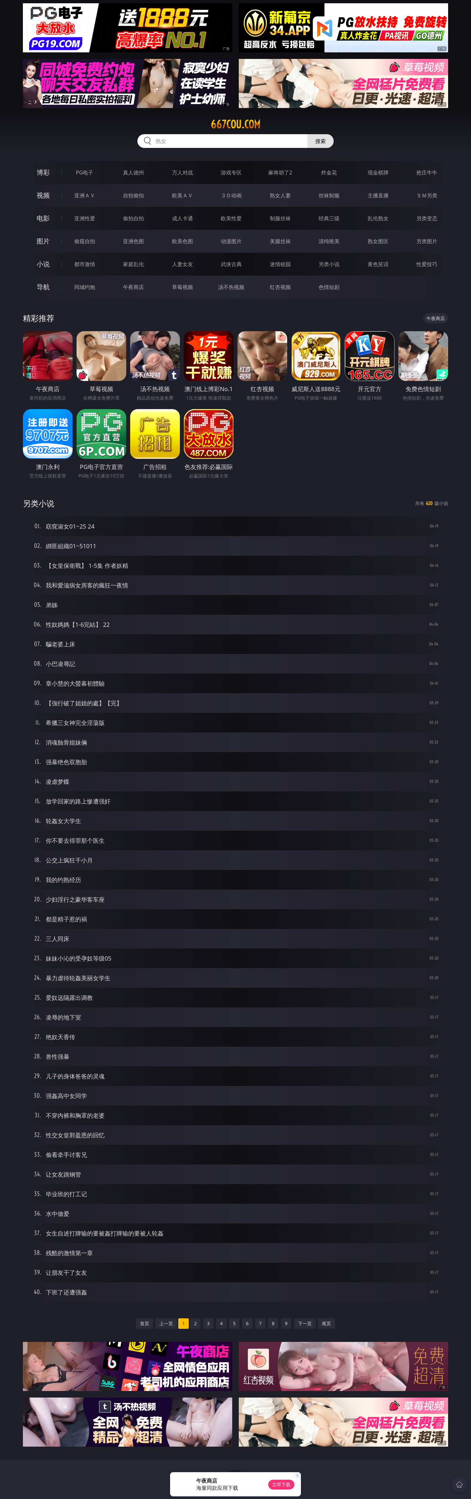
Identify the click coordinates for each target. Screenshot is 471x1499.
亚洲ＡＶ (84, 195)
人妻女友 (182, 264)
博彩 (43, 172)
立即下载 (281, 1484)
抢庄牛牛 (426, 172)
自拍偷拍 (133, 195)
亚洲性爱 (84, 218)
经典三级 (329, 218)
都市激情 (84, 264)
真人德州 (133, 172)
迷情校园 (280, 264)
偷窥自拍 (84, 241)
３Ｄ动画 (231, 195)
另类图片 (426, 241)
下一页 (305, 1323)
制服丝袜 (280, 218)
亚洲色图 (133, 241)
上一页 (166, 1323)
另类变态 (426, 218)
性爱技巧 (426, 264)
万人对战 (182, 172)
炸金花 (329, 172)
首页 (144, 1323)
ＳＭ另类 (426, 195)
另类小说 (329, 264)
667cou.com (235, 124)
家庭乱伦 (133, 264)
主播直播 (378, 195)
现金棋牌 (378, 172)
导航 (43, 286)
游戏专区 (231, 172)
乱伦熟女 (378, 218)
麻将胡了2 (280, 172)
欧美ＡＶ (182, 195)
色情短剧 (329, 287)
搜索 (320, 141)
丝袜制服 (329, 195)
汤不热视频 (231, 287)
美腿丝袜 (280, 241)
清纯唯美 (329, 241)
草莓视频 (182, 287)
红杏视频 (280, 287)
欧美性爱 (231, 218)
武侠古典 (231, 264)
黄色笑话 (378, 264)
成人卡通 (182, 218)
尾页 (326, 1323)
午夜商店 (133, 287)
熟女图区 (378, 241)
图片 (43, 241)
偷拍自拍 (133, 218)
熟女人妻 (280, 195)
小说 (43, 264)
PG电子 (84, 172)
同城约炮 (84, 287)
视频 (43, 195)
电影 (43, 218)
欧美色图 (182, 241)
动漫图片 (231, 241)
